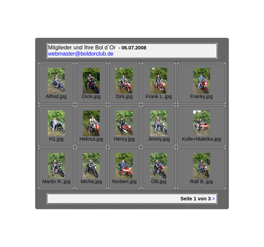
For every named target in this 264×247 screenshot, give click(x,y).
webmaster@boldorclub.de (81, 54)
